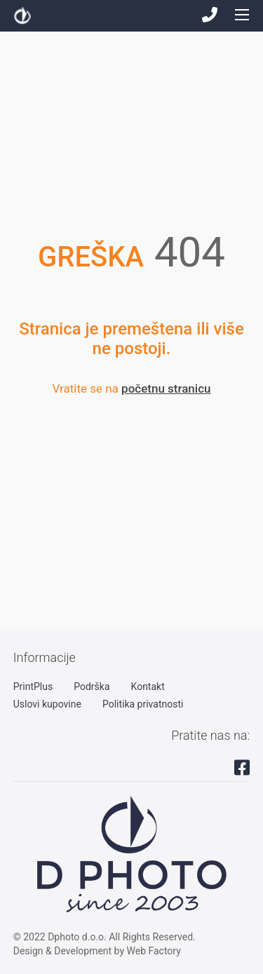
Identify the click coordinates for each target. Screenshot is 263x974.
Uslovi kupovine (47, 704)
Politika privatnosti (143, 704)
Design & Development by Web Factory (97, 950)
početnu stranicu (165, 388)
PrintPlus (33, 686)
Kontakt (148, 686)
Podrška (91, 686)
